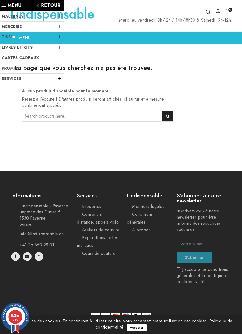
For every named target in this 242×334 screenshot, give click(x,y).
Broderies (91, 206)
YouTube (28, 256)
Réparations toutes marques (97, 242)
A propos (141, 230)
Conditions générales (140, 218)
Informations (26, 195)
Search (167, 116)
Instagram (39, 256)
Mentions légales (147, 206)
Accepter (136, 327)
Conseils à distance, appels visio (98, 218)
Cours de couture (98, 253)
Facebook (16, 256)
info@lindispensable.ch (41, 234)
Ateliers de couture (100, 230)
